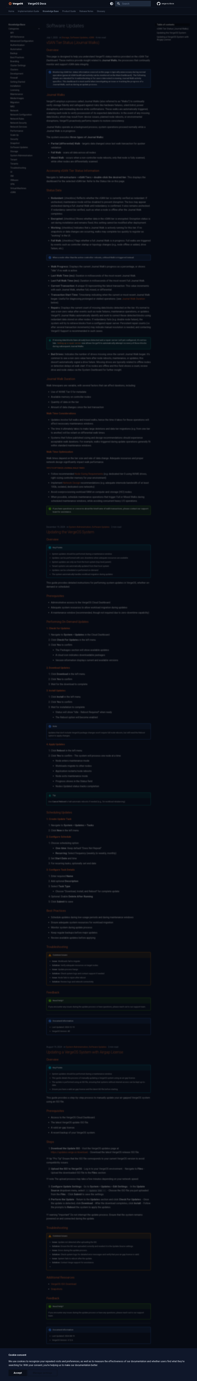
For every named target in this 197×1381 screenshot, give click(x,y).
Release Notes (86, 11)
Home (11, 11)
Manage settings (42, 1372)
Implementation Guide (28, 11)
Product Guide (69, 11)
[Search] (133, 3)
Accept (18, 1372)
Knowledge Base (51, 11)
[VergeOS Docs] (15, 4)
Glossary (101, 11)
